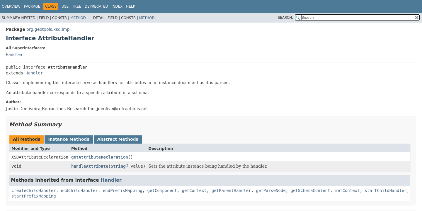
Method (78, 18)
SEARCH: (285, 18)
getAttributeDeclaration (99, 157)
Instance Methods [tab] (68, 139)
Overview (11, 6)
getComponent (162, 190)
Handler (14, 54)
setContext (347, 190)
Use (65, 6)
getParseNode (270, 190)
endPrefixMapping (122, 190)
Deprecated (96, 6)
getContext (194, 190)
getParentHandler (231, 190)
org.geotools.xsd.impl (48, 29)
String (118, 166)
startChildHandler (385, 190)
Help (130, 6)
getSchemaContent (310, 190)
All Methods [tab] (26, 139)
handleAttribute (89, 166)
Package (32, 6)
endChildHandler (79, 190)
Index (117, 6)
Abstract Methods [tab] (117, 139)
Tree (76, 6)
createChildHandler (33, 190)
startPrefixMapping (33, 196)
